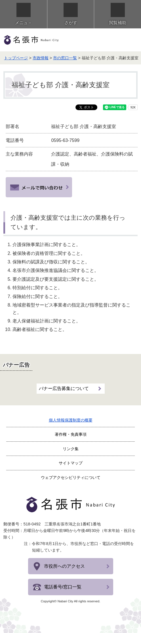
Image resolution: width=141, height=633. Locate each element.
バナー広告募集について (64, 388)
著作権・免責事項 (71, 434)
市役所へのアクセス (64, 566)
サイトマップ (71, 463)
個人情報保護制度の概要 (70, 420)
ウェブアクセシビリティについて (70, 477)
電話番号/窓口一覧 (62, 586)
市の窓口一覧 (65, 58)
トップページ (16, 58)
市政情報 (41, 58)
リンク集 (71, 449)
